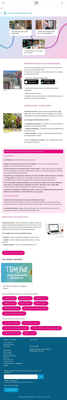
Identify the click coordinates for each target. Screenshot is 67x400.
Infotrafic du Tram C (40, 298)
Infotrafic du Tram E (25, 303)
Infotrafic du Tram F (40, 303)
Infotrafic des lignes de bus (11, 308)
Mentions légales (7, 352)
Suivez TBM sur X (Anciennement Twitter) (15, 328)
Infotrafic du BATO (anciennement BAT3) (35, 308)
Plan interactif (6, 346)
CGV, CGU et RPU (7, 354)
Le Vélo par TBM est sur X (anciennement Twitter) (46, 328)
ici (31, 382)
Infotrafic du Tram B (25, 298)
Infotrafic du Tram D (9, 303)
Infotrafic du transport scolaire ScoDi (14, 313)
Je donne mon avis (11, 389)
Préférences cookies (8, 361)
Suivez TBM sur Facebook (11, 323)
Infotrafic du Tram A (9, 298)
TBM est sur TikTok (29, 333)
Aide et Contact (7, 350)
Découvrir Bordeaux (8, 342)
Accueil (2, 8)
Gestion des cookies (8, 359)
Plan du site (6, 357)
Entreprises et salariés (8, 344)
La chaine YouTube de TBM (11, 333)
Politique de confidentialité (9, 356)
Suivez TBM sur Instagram (30, 323)
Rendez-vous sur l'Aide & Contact (13, 253)
